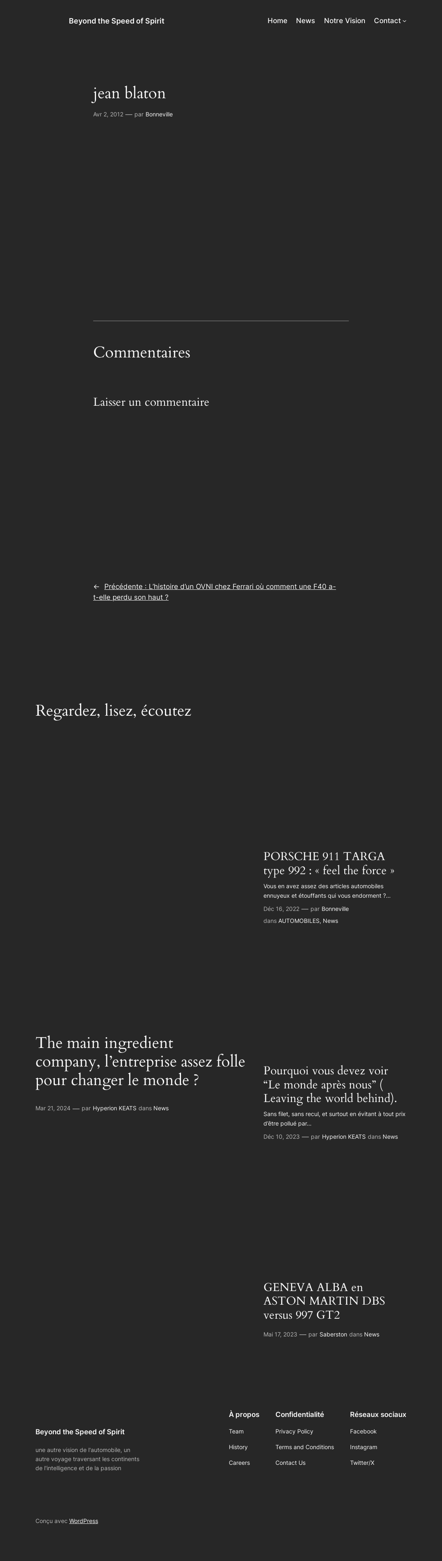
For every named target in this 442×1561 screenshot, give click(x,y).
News (161, 1108)
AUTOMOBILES (299, 920)
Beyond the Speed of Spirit (117, 20)
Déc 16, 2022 (281, 908)
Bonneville (159, 114)
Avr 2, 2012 (108, 114)
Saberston (333, 1334)
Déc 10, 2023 (281, 1136)
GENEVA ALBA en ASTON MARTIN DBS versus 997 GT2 (324, 1301)
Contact (387, 21)
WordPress (83, 1520)
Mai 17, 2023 (280, 1334)
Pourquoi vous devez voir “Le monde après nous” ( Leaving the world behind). (330, 1085)
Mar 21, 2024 (53, 1108)
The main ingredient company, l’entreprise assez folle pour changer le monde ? (140, 1062)
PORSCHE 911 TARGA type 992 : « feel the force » (329, 863)
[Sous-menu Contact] (404, 21)
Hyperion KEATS (114, 1108)
